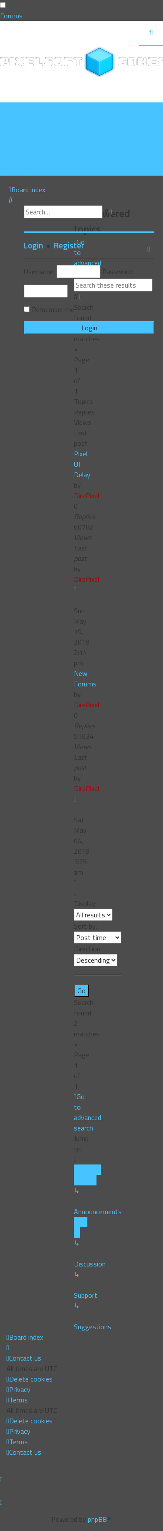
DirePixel (86, 495)
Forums (11, 15)
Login (33, 245)
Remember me (53, 309)
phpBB (97, 1519)
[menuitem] (29, 118)
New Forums (85, 678)
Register (69, 245)
